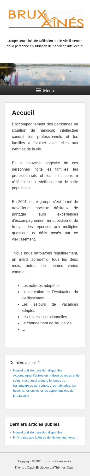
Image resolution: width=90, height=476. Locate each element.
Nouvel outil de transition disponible (37, 370)
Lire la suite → (23, 395)
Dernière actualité (25, 363)
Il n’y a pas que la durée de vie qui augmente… (45, 437)
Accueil (23, 112)
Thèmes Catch (64, 467)
